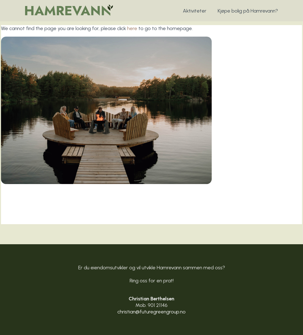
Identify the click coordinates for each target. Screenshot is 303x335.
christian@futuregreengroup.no (151, 312)
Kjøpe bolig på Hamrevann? (248, 11)
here (132, 28)
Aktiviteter (194, 11)
